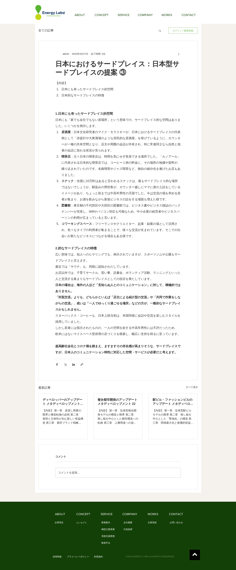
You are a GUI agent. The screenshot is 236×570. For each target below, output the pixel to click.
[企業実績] (152, 522)
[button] (160, 30)
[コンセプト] (81, 523)
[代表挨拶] (128, 529)
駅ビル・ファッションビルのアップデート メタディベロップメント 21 (173, 402)
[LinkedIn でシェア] (73, 364)
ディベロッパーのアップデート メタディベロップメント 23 (62, 402)
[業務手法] (105, 543)
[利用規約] (98, 557)
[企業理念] (59, 522)
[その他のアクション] (179, 54)
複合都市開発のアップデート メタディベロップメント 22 (117, 401)
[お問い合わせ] (176, 522)
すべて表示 (192, 387)
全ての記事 (46, 30)
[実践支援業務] (108, 536)
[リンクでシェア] (81, 364)
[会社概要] (128, 522)
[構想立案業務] (108, 529)
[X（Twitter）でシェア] (65, 364)
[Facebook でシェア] (57, 364)
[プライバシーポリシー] (78, 557)
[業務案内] (105, 522)
